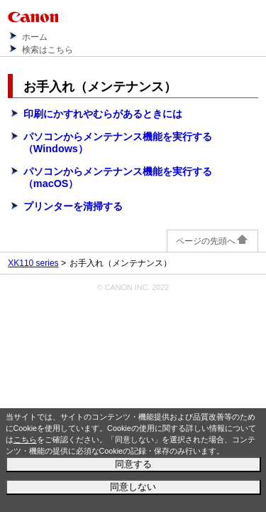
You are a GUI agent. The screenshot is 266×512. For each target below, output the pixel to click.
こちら (25, 439)
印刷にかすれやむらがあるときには (102, 113)
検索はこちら (47, 50)
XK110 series (33, 263)
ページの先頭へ (212, 241)
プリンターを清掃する (73, 206)
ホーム (35, 37)
